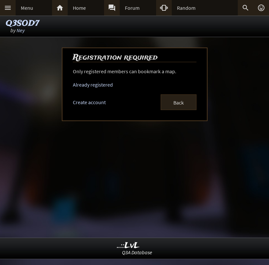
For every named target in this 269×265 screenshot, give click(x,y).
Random (186, 8)
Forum (132, 8)
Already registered (93, 84)
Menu (27, 8)
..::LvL (128, 245)
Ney (21, 30)
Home (79, 8)
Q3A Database (137, 252)
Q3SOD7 (22, 23)
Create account (89, 102)
